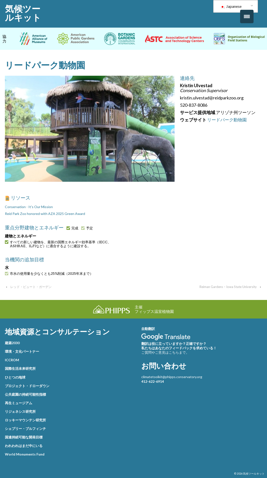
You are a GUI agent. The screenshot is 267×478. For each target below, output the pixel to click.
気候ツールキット (23, 13)
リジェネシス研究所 (20, 411)
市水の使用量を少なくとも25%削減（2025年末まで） (49, 274)
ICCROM (12, 360)
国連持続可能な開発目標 (24, 437)
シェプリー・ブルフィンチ (25, 428)
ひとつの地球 (15, 377)
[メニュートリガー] (247, 16)
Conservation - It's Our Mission (29, 207)
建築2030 (12, 343)
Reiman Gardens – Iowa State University (228, 287)
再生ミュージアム (18, 403)
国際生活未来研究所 (20, 368)
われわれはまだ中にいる (24, 446)
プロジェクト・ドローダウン (27, 386)
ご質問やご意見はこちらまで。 (165, 352)
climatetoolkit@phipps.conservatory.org (171, 377)
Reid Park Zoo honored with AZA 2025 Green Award (45, 214)
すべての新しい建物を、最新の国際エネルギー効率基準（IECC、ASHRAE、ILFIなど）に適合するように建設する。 (58, 244)
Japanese (231, 6)
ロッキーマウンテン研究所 (25, 420)
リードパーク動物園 (227, 119)
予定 (87, 228)
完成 (72, 228)
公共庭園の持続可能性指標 (25, 394)
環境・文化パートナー (22, 351)
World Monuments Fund (24, 454)
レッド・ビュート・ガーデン (31, 287)
